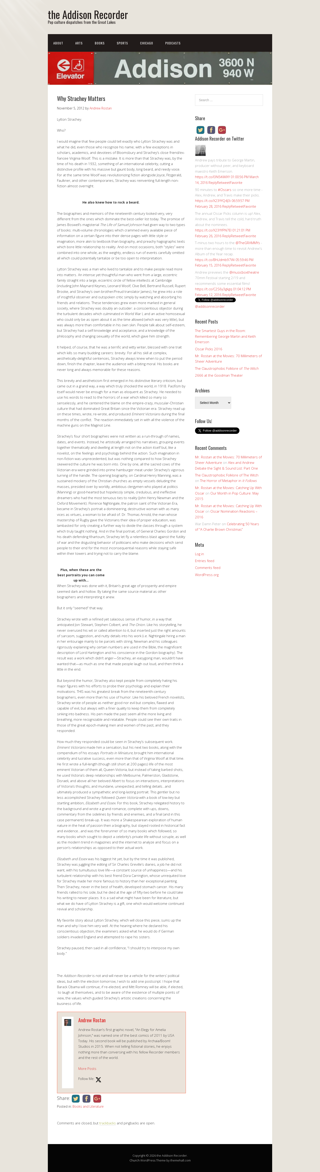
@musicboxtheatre (244, 272)
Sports (122, 43)
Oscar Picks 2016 (208, 349)
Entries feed (204, 560)
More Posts (87, 1068)
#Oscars (224, 189)
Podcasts (173, 43)
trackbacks (107, 1123)
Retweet (223, 182)
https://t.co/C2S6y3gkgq (213, 289)
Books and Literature (88, 1106)
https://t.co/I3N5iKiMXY (212, 176)
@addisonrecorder (210, 306)
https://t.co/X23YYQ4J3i (213, 200)
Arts (79, 43)
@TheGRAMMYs (248, 242)
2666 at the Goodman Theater (219, 375)
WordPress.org (207, 574)
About (58, 43)
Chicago (146, 43)
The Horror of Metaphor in (228, 480)
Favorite (236, 182)
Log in (199, 554)
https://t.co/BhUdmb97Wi (215, 259)
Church (135, 1160)
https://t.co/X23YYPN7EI (213, 230)
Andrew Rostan (92, 1020)
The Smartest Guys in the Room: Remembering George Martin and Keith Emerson (225, 336)
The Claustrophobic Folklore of (226, 368)
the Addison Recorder (88, 14)
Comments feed (207, 567)
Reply (213, 182)
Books (100, 43)
